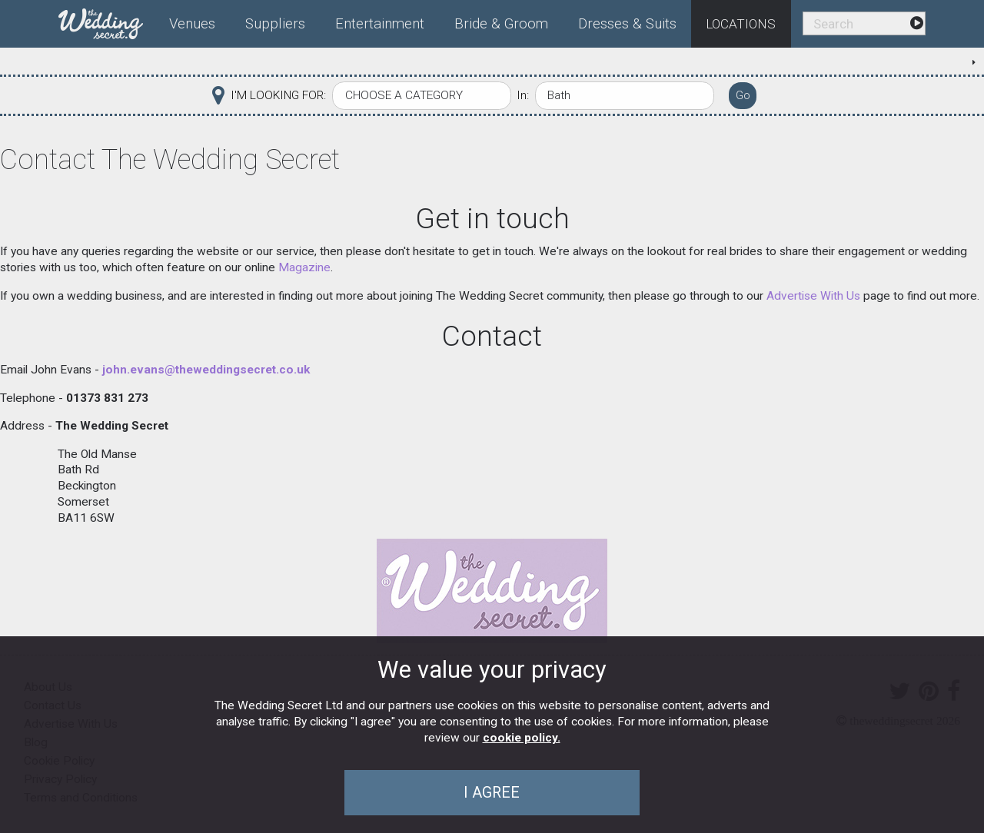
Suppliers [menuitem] (275, 23)
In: (523, 95)
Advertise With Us (813, 296)
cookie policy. (521, 738)
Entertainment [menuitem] (379, 23)
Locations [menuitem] (741, 24)
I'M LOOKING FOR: (278, 95)
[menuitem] (106, 20)
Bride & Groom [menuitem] (501, 23)
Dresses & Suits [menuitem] (627, 23)
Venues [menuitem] (192, 23)
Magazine (304, 267)
